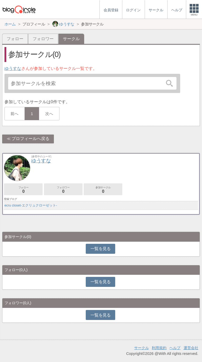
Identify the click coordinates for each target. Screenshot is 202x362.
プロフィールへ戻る (30, 138)
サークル (141, 348)
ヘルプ (174, 348)
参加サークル (103, 190)
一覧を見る (100, 248)
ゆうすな (12, 68)
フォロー (15, 39)
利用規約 (159, 348)
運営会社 (191, 348)
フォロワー (43, 39)
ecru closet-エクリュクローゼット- (30, 205)
